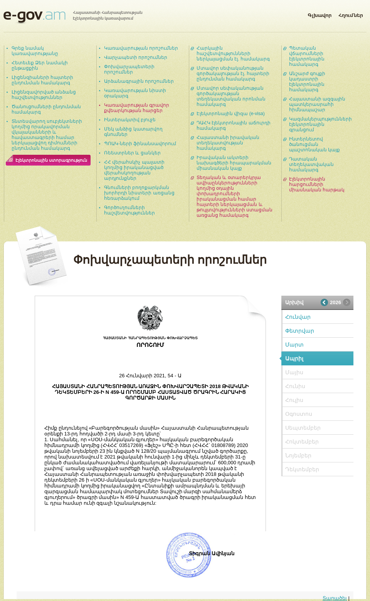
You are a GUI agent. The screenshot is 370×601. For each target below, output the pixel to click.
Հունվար (298, 317)
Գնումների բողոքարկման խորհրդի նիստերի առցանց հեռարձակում (139, 193)
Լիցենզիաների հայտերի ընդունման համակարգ (42, 80)
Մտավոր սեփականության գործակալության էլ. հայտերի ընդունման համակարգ (233, 73)
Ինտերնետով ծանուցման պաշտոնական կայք (314, 144)
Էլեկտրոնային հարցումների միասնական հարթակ (317, 184)
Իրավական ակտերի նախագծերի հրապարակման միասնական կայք (234, 163)
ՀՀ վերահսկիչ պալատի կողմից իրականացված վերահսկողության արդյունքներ (134, 170)
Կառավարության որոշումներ (141, 48)
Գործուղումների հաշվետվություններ (129, 210)
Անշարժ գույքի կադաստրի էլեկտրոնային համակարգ (307, 81)
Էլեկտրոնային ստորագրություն (51, 160)
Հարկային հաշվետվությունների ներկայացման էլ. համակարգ (233, 53)
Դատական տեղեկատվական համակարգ (311, 164)
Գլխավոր (319, 14)
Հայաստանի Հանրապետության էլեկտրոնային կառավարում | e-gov (72, 17)
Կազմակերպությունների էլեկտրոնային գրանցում (320, 124)
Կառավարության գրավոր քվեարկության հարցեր (136, 107)
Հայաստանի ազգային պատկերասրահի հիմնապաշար (317, 104)
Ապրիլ (294, 358)
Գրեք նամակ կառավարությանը (35, 50)
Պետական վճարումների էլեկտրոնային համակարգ (307, 56)
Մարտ (294, 345)
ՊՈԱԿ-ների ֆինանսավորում (140, 143)
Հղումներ (351, 14)
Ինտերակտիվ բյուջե (130, 119)
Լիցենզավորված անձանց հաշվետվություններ (44, 94)
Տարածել (335, 598)
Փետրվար (299, 331)
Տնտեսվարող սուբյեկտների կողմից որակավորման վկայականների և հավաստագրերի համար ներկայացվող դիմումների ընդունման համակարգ (47, 135)
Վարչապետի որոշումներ (135, 57)
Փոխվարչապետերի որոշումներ (129, 69)
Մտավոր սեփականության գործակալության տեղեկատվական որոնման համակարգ (231, 96)
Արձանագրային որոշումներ (139, 81)
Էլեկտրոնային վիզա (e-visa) (231, 113)
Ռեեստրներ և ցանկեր (132, 153)
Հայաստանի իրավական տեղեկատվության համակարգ (228, 143)
